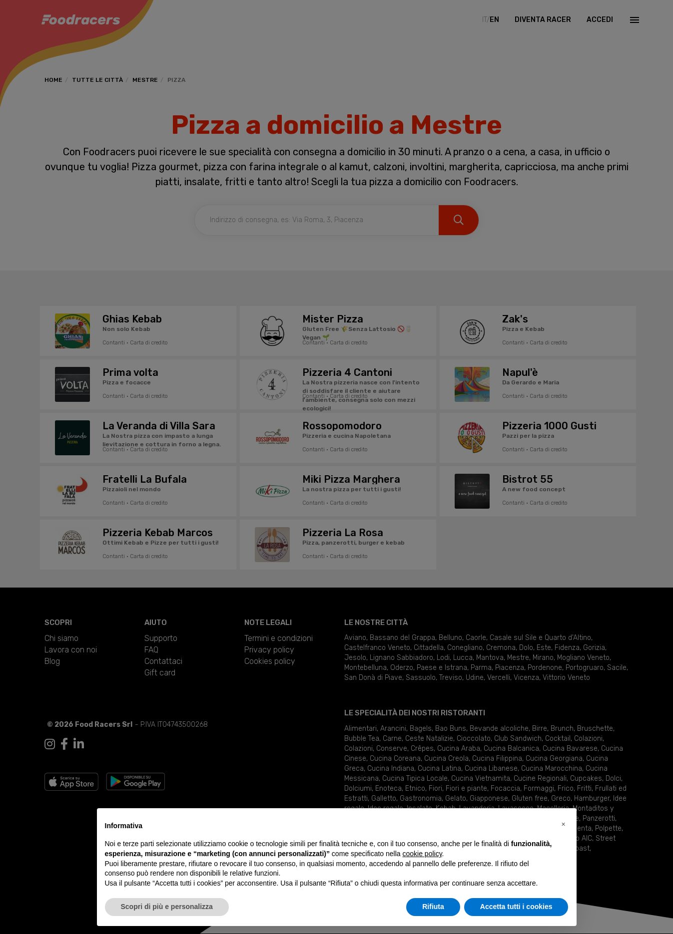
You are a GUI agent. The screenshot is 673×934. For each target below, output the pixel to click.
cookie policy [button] (422, 854)
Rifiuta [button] (433, 907)
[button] (564, 824)
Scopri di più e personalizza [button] (167, 907)
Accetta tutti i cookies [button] (516, 907)
